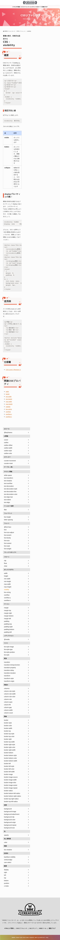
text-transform (8, 478)
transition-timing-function (12, 665)
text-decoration (9, 486)
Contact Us (43, 937)
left (5, 875)
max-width (9, 401)
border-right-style (9, 744)
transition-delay (9, 670)
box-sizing (9, 409)
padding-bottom (9, 629)
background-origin (10, 822)
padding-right (8, 627)
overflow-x (9, 416)
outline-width (8, 448)
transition (7, 662)
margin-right (8, 613)
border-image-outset (10, 785)
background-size (9, 828)
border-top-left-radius (11, 801)
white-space (8, 475)
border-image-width (10, 780)
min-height (9, 399)
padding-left (8, 632)
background (8, 809)
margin (6, 608)
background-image (10, 811)
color (5, 842)
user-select (7, 862)
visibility (8, 406)
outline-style (8, 450)
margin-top (7, 610)
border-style (8, 723)
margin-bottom (8, 616)
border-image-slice (10, 782)
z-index (6, 886)
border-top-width (9, 742)
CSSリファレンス (24, 7)
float (5, 563)
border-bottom (8, 753)
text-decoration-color (10, 494)
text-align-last (8, 497)
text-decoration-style (10, 489)
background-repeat (10, 825)
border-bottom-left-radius (12, 793)
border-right (8, 739)
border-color (8, 725)
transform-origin (9, 681)
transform (7, 676)
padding (6, 621)
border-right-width (9, 750)
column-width (8, 710)
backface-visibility (9, 857)
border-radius (8, 790)
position (6, 883)
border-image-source (11, 777)
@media (6, 639)
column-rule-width (9, 694)
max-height (9, 404)
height (7, 394)
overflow (8, 411)
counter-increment (10, 461)
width (7, 391)
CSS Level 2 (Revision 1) (13, 369)
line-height (7, 517)
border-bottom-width (10, 761)
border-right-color (9, 747)
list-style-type (8, 649)
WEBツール (39, 7)
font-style (7, 546)
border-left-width (9, 772)
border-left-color (9, 769)
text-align (7, 502)
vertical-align (8, 860)
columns (6, 688)
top (5, 878)
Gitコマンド (33, 7)
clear (5, 566)
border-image (8, 774)
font (5, 530)
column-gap (8, 707)
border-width (8, 728)
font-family (7, 538)
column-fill (7, 705)
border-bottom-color (10, 758)
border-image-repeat (10, 788)
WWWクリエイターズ (9, 920)
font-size (7, 540)
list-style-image (9, 647)
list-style (6, 655)
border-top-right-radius (11, 799)
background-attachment (11, 814)
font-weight (7, 549)
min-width (9, 396)
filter (5, 510)
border (6, 720)
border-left (7, 763)
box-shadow (8, 850)
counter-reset (8, 463)
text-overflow (8, 483)
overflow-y (9, 414)
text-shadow (8, 481)
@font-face (7, 527)
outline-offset (8, 445)
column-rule (8, 699)
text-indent (7, 500)
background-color (9, 819)
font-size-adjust (9, 532)
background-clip (9, 817)
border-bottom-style (10, 755)
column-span (8, 702)
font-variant (7, 543)
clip (5, 560)
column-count (8, 713)
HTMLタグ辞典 (16, 7)
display (6, 870)
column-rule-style (9, 691)
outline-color (8, 453)
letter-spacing (8, 520)
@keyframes (8, 432)
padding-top (8, 624)
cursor (6, 440)
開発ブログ (45, 7)
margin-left (7, 618)
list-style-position (9, 652)
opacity (6, 835)
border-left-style (9, 766)
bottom (6, 880)
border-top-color (9, 736)
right (5, 872)
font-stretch (7, 535)
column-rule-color (9, 696)
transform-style (9, 678)
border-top (7, 731)
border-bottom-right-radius (12, 796)
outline (6, 442)
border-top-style (9, 734)
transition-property (10, 667)
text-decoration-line (10, 491)
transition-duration (10, 673)
